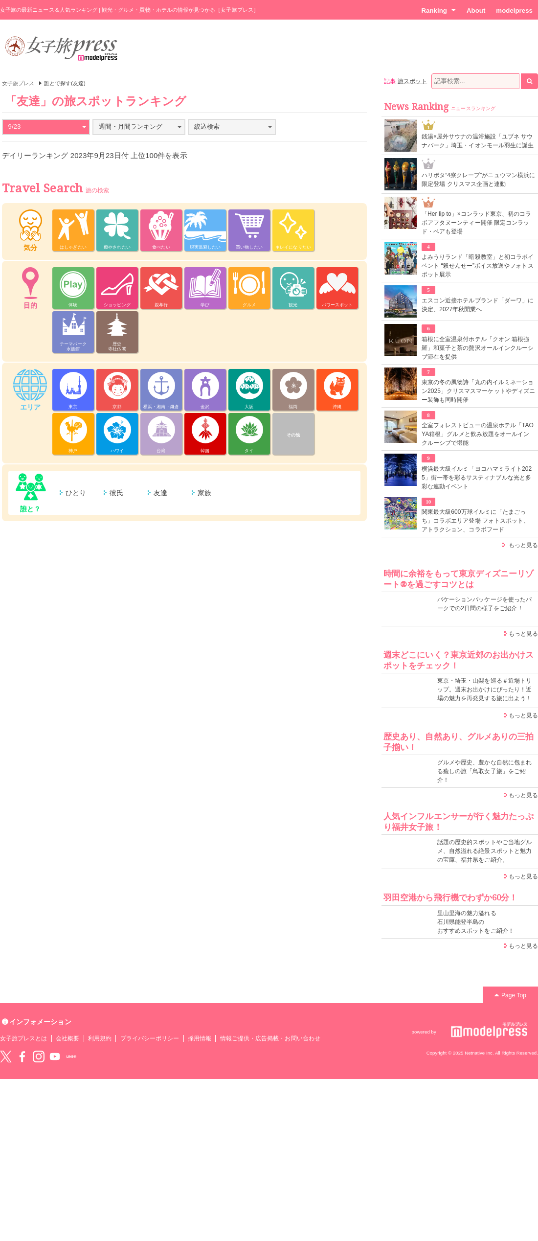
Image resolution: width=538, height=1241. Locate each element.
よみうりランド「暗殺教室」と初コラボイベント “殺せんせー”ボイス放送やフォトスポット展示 (478, 265)
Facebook (22, 1056)
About (476, 10)
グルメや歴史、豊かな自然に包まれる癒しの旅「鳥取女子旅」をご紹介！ (484, 771)
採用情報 (199, 1038)
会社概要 (67, 1038)
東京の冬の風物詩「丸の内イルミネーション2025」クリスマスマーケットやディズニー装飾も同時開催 (478, 391)
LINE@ (71, 1056)
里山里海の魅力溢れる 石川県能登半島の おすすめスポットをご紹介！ (475, 922)
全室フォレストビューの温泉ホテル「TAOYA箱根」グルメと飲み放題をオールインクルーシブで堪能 (478, 434)
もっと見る (523, 545)
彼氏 (116, 493)
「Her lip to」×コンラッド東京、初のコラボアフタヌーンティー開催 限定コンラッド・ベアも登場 (477, 222)
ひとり (76, 493)
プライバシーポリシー (149, 1038)
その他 (293, 435)
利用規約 (100, 1038)
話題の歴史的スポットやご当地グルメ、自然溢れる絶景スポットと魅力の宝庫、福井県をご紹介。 (484, 851)
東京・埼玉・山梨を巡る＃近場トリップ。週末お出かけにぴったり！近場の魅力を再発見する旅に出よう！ (484, 689)
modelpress (514, 10)
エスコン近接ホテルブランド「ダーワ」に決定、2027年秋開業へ (478, 305)
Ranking (438, 10)
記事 (390, 81)
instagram (39, 1056)
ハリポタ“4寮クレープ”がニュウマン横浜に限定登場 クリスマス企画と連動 (478, 179)
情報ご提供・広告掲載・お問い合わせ (270, 1038)
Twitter (6, 1056)
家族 (204, 493)
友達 (160, 493)
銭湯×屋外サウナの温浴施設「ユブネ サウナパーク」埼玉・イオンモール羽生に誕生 (478, 141)
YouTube (55, 1056)
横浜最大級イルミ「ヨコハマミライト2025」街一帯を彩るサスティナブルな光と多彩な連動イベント (477, 477)
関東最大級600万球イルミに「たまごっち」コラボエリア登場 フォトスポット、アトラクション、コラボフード (475, 520)
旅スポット (412, 81)
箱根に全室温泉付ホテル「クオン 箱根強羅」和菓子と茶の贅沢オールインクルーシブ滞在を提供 (478, 348)
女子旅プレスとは (23, 1038)
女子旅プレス (18, 83)
